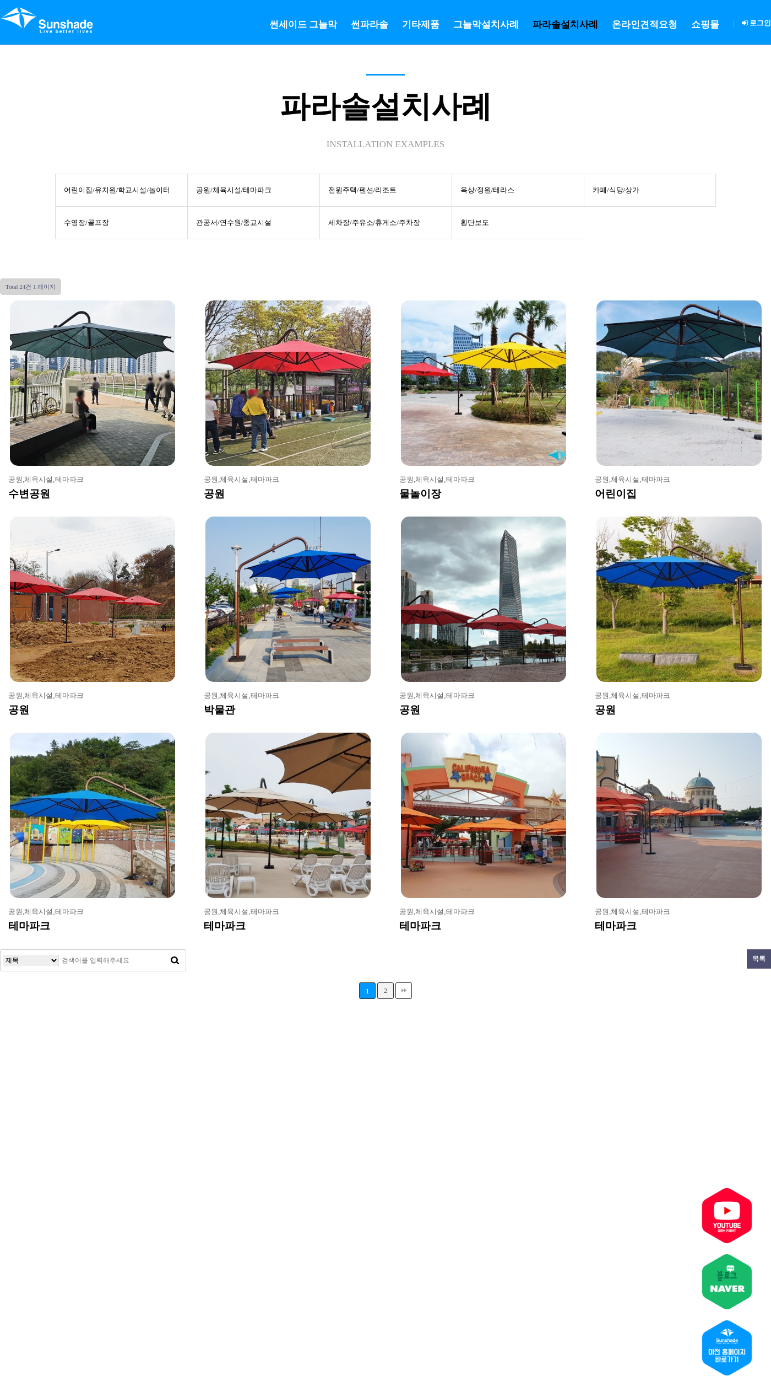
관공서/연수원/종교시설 (234, 222)
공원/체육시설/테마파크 (234, 190)
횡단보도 (474, 222)
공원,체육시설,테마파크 (46, 479)
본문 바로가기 (0, 0)
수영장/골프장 (86, 222)
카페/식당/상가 (616, 190)
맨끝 (403, 990)
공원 (214, 493)
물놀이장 (420, 493)
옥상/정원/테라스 (487, 190)
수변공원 (29, 493)
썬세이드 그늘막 (303, 24)
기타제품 (420, 24)
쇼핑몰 (705, 24)
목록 (758, 959)
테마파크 (29, 926)
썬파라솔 (369, 24)
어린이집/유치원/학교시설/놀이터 (117, 190)
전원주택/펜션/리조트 (362, 190)
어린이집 (616, 493)
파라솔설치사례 (565, 24)
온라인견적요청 (644, 24)
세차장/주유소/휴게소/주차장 (374, 222)
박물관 (219, 710)
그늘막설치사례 (486, 24)
